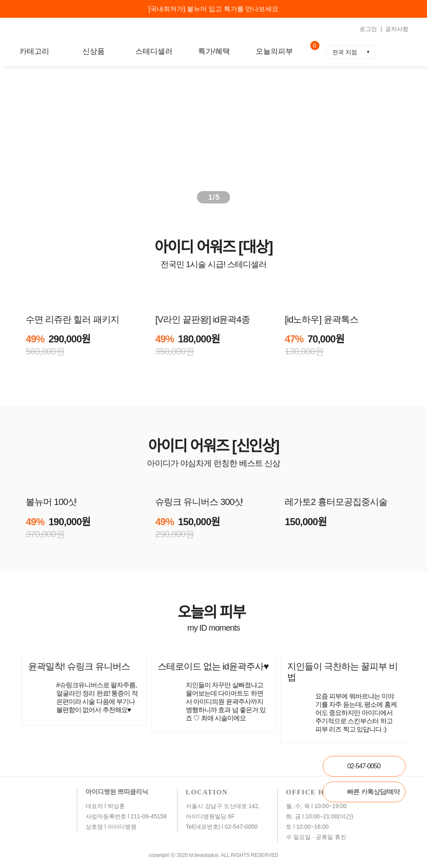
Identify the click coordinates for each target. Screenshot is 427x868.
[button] (403, 136)
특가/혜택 (214, 51)
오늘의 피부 (213, 612)
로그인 (368, 29)
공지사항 (396, 29)
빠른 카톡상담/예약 (373, 791)
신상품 (93, 51)
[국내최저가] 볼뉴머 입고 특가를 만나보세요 (214, 8)
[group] (213, 136)
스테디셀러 (154, 51)
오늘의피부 (274, 51)
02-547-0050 (363, 766)
